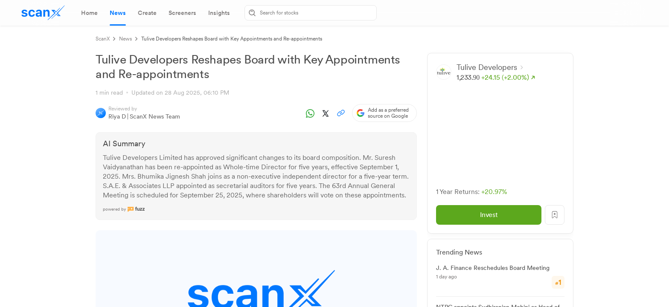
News (125, 39)
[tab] (89, 13)
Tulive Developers (490, 67)
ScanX (103, 39)
